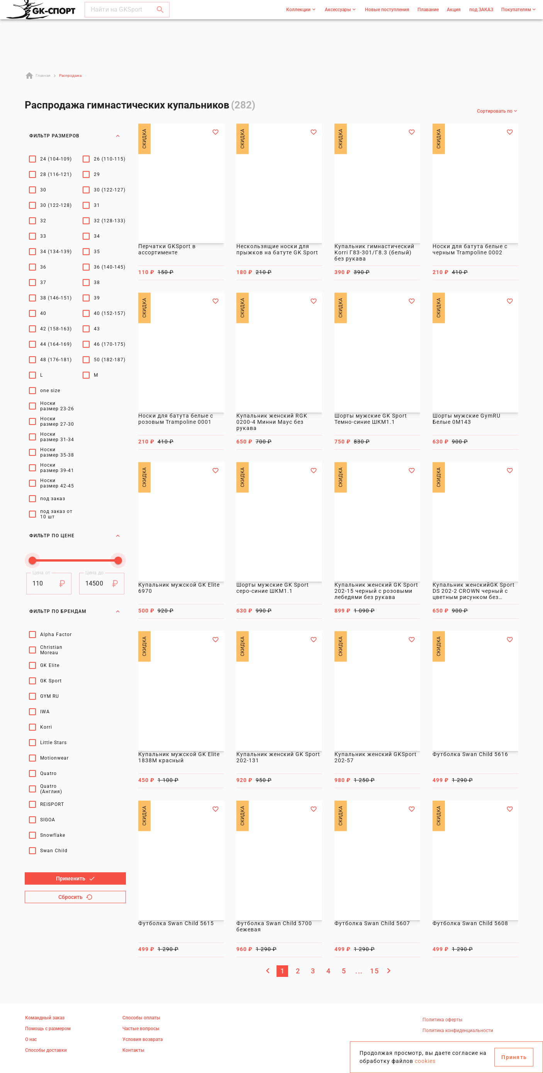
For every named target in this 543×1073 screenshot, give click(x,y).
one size (50, 390)
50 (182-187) (110, 359)
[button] (160, 17)
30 (43, 190)
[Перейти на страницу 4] (328, 971)
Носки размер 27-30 (57, 421)
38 (97, 282)
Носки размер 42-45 (57, 483)
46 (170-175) (110, 344)
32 (43, 220)
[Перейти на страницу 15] (374, 971)
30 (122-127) (110, 190)
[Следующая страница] (388, 970)
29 (97, 174)
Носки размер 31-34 (57, 437)
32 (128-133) (110, 220)
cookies (425, 1061)
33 (43, 236)
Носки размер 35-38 (57, 452)
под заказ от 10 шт (56, 514)
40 (43, 313)
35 (97, 251)
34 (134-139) (56, 251)
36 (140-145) (110, 267)
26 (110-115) (110, 159)
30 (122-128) (56, 205)
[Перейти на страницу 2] (298, 971)
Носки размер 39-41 (57, 467)
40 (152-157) (110, 313)
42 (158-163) (56, 329)
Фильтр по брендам (75, 545)
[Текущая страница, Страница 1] (282, 971)
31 (97, 205)
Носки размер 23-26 (57, 406)
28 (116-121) (56, 174)
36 (43, 267)
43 (97, 329)
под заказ (52, 498)
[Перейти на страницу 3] (313, 971)
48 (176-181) (56, 359)
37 (43, 282)
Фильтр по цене (75, 530)
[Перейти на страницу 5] (344, 971)
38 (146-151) (56, 298)
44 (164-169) (56, 344)
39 (97, 298)
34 (97, 236)
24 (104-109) (56, 159)
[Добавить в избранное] (215, 132)
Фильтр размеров (75, 136)
